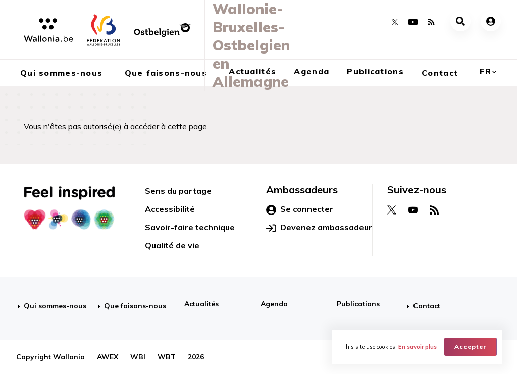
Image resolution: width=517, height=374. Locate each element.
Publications (375, 71)
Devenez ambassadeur (319, 227)
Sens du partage (178, 191)
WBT (167, 356)
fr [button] (485, 71)
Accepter (470, 346)
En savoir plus (417, 346)
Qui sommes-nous (55, 305)
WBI (137, 356)
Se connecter (299, 209)
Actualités (201, 303)
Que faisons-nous (135, 305)
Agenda (311, 71)
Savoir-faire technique (190, 227)
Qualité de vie (172, 245)
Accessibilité (170, 209)
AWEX (107, 356)
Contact (440, 73)
